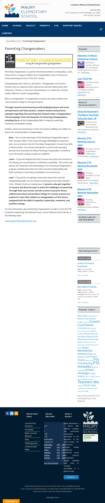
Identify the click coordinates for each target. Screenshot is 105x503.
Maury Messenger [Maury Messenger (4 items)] (91, 339)
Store (27, 439)
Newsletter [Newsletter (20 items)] (85, 350)
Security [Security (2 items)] (88, 376)
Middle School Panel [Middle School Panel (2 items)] (92, 345)
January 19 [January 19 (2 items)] (81, 331)
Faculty (30, 25)
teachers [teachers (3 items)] (90, 379)
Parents (45, 25)
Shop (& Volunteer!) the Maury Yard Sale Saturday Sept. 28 (88, 115)
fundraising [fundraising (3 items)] (92, 328)
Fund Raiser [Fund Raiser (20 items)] (86, 325)
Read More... (86, 72)
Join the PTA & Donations (30, 424)
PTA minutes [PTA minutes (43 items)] (89, 364)
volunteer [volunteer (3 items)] (88, 388)
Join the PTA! (85, 78)
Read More (71, 477)
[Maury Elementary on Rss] (16, 413)
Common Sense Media (31, 448)
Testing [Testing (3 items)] (80, 386)
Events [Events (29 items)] (95, 321)
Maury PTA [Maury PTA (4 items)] (82, 342)
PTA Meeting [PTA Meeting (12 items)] (85, 363)
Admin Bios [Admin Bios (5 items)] (83, 315)
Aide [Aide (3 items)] (89, 316)
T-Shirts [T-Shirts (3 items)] (84, 379)
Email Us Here (67, 491)
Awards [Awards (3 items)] (94, 316)
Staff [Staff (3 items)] (92, 376)
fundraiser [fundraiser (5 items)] (82, 328)
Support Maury (72, 25)
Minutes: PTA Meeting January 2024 (86, 142)
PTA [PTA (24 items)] (96, 359)
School (17, 25)
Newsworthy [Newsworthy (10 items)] (85, 353)
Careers (7, 33)
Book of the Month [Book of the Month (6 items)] (87, 318)
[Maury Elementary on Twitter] (12, 413)
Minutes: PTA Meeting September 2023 (88, 193)
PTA (56, 25)
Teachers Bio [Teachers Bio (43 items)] (88, 381)
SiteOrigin (50, 498)
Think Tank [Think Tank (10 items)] (89, 385)
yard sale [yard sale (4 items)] (84, 391)
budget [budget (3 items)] (80, 322)
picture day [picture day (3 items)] (89, 360)
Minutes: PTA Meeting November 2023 (88, 166)
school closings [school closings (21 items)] (86, 371)
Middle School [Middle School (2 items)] (82, 345)
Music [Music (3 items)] (80, 348)
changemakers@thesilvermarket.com (21, 221)
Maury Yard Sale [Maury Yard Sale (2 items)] (91, 342)
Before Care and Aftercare (31, 434)
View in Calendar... (83, 275)
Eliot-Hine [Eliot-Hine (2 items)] (86, 322)
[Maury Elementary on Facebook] (7, 413)
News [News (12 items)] (85, 347)
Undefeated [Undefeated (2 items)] (81, 388)
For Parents (29, 429)
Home (5, 25)
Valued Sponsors (31, 443)
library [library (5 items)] (87, 333)
